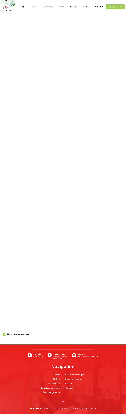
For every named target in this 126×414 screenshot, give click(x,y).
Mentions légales (63, 408)
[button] (63, 334)
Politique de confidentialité (79, 408)
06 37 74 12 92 (38, 356)
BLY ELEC (53, 408)
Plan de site (93, 408)
